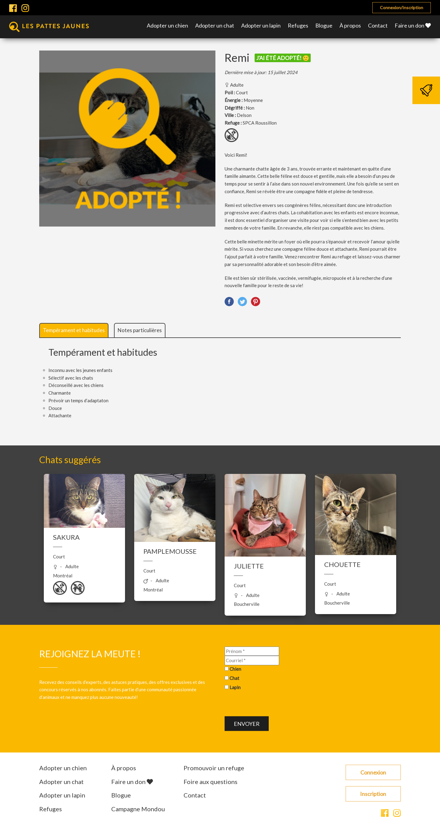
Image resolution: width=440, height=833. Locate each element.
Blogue (323, 25)
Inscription (373, 793)
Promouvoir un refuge (214, 767)
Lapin (235, 687)
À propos (350, 25)
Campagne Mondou (138, 808)
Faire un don (413, 25)
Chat (234, 678)
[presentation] (271, 704)
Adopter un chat (214, 25)
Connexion (373, 772)
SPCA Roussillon (260, 123)
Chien (235, 669)
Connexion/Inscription (401, 7)
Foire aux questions (210, 781)
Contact (378, 25)
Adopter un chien (167, 25)
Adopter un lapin (261, 25)
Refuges (298, 25)
